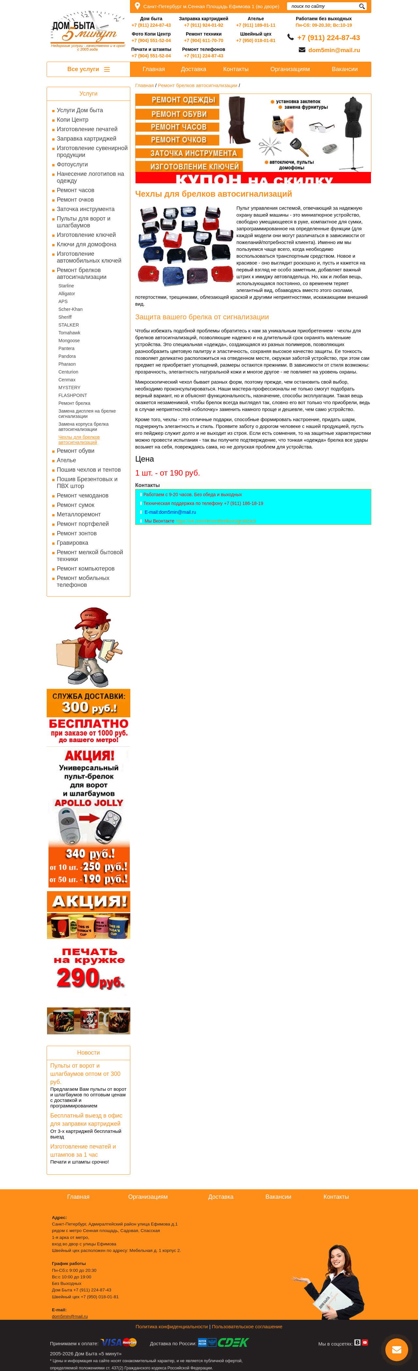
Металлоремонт (79, 514)
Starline (66, 285)
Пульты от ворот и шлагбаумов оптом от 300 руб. (85, 1073)
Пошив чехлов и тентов (89, 469)
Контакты (236, 69)
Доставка (193, 69)
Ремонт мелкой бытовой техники (90, 555)
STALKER (68, 325)
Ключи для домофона (86, 244)
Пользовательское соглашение (247, 1326)
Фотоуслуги (72, 164)
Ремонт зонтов (77, 533)
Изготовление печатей (87, 129)
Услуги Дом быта (80, 110)
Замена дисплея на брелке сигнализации (87, 413)
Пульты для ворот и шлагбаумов (83, 222)
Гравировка (72, 543)
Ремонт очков (75, 199)
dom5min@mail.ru (334, 50)
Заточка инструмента (86, 209)
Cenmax (66, 379)
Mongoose (69, 340)
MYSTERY (69, 387)
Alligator (66, 293)
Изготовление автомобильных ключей (89, 257)
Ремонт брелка (74, 403)
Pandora (67, 356)
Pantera (66, 348)
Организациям (290, 69)
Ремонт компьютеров (86, 568)
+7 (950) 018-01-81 (255, 40)
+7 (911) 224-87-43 (151, 25)
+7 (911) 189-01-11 (255, 25)
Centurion (68, 371)
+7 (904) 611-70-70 (203, 40)
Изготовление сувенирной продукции (92, 151)
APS (63, 301)
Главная (154, 69)
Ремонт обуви (75, 451)
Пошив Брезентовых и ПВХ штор (87, 482)
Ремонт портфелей (83, 524)
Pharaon (67, 364)
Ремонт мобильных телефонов (83, 581)
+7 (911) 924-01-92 (203, 25)
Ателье (66, 460)
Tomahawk (69, 332)
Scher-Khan (70, 309)
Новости (88, 1052)
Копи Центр (72, 119)
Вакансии (345, 69)
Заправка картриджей (86, 138)
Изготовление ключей (86, 235)
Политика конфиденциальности (172, 1326)
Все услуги (88, 69)
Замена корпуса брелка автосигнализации (83, 426)
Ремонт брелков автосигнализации (81, 273)
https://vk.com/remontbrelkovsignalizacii (216, 521)
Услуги (88, 93)
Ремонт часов (75, 190)
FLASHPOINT (72, 395)
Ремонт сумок (75, 505)
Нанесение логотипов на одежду (90, 177)
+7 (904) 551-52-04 (151, 40)
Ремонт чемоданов (82, 495)
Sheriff (65, 317)
